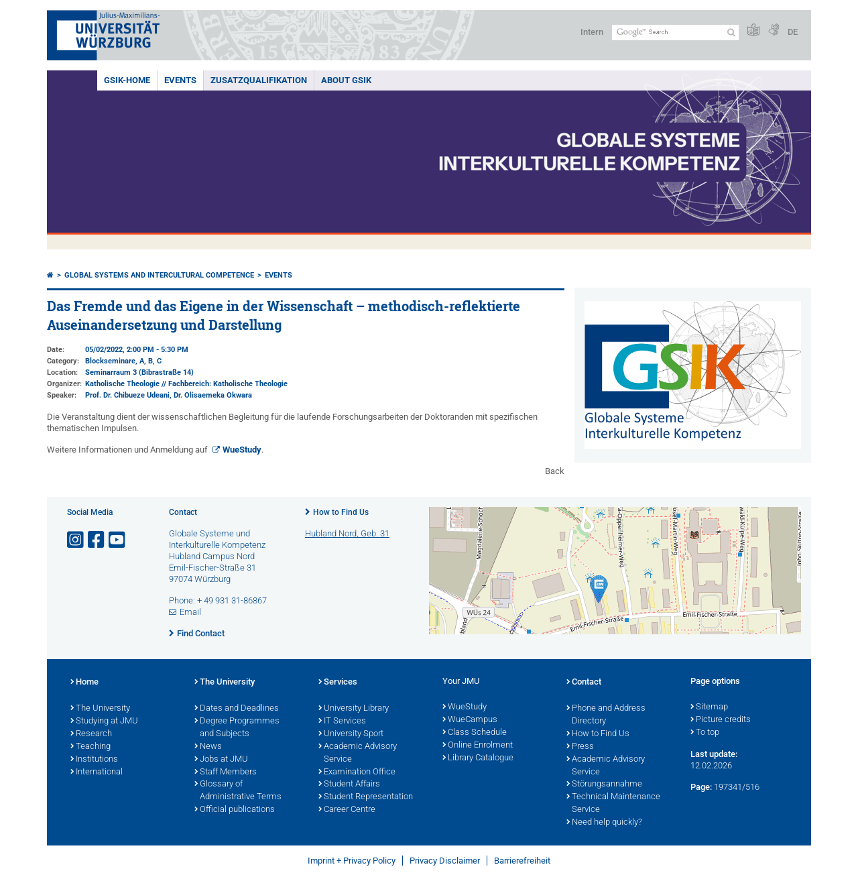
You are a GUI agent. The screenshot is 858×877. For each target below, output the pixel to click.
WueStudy (242, 450)
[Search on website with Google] (675, 32)
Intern (591, 32)
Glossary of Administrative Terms (238, 790)
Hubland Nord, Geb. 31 (347, 533)
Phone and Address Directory (606, 715)
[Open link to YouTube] (118, 540)
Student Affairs (349, 784)
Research (91, 734)
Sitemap (709, 707)
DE (793, 32)
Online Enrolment (477, 746)
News (208, 747)
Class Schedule (474, 733)
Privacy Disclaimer (445, 861)
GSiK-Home (127, 80)
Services (337, 683)
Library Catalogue (477, 758)
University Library (353, 709)
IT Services (342, 721)
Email (190, 612)
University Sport (350, 734)
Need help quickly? (604, 823)
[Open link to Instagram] (76, 540)
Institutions (94, 760)
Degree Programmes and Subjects (237, 727)
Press (580, 747)
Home (84, 683)
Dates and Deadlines (236, 709)
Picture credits (720, 720)
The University (100, 709)
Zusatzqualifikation (258, 80)
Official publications (234, 810)
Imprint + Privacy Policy (351, 861)
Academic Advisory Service (357, 753)
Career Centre (346, 810)
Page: (701, 787)
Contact (583, 683)
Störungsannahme (604, 784)
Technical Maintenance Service (613, 803)
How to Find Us (341, 512)
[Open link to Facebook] (97, 540)
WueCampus (469, 720)
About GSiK (346, 80)
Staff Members (225, 772)
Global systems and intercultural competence (159, 275)
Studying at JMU (104, 721)
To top (704, 733)
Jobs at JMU (221, 760)
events (180, 80)
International (96, 772)
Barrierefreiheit (522, 861)
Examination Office (356, 772)
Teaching (90, 747)
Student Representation (365, 797)
